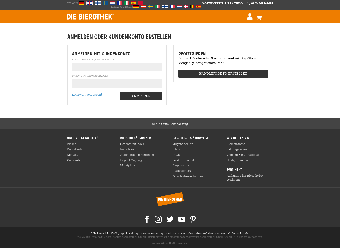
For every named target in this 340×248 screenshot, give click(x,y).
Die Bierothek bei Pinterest (193, 219)
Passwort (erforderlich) (90, 76)
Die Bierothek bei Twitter (170, 219)
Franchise (127, 149)
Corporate (74, 160)
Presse (71, 144)
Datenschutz (182, 170)
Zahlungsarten (237, 149)
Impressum (181, 165)
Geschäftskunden (132, 144)
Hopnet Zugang (131, 160)
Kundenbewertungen (188, 176)
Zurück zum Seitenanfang (170, 124)
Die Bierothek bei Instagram (158, 219)
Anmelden (250, 16)
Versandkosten (150, 233)
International (250, 154)
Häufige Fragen (237, 160)
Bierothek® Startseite (170, 199)
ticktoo (182, 242)
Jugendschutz (183, 144)
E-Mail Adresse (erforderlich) (93, 59)
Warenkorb (259, 16)
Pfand (177, 149)
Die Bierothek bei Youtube (181, 219)
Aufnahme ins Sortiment (137, 154)
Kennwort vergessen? (87, 94)
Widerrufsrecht (183, 160)
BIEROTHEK (90, 16)
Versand (233, 154)
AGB (176, 154)
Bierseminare (236, 144)
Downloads (75, 149)
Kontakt (72, 154)
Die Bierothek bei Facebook (147, 219)
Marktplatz (127, 165)
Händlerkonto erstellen (223, 73)
